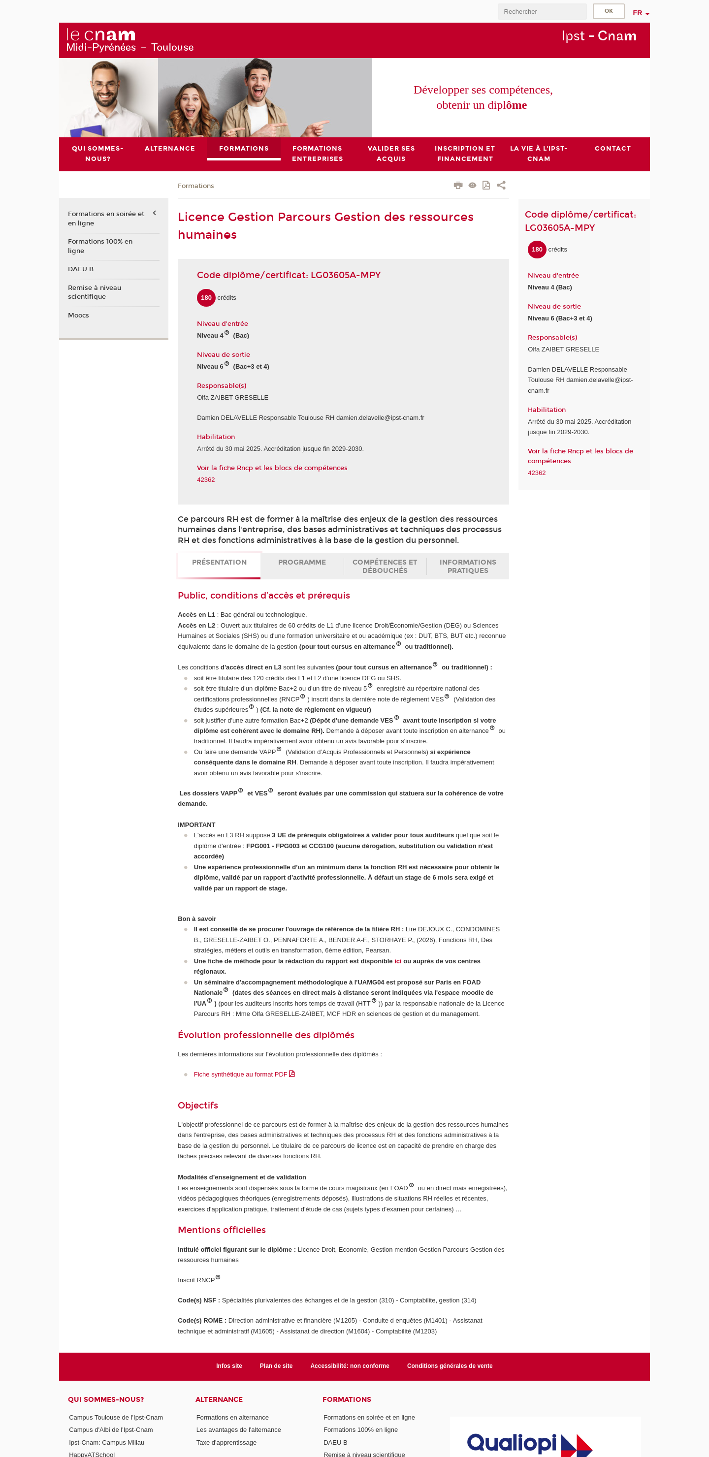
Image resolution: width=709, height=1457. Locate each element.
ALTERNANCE (219, 1399)
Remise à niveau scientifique (94, 292)
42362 (206, 479)
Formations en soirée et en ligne (106, 219)
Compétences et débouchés (385, 566)
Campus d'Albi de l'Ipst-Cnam (111, 1429)
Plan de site (276, 1366)
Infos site (229, 1366)
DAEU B (81, 269)
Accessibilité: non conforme (349, 1366)
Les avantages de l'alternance (238, 1429)
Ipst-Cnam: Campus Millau (106, 1442)
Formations (196, 186)
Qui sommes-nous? (106, 1399)
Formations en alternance (232, 1417)
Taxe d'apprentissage (226, 1442)
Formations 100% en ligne (100, 246)
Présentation (219, 562)
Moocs (78, 315)
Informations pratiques (468, 566)
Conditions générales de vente (450, 1366)
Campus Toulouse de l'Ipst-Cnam (116, 1417)
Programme (302, 562)
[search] (542, 11)
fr (638, 13)
